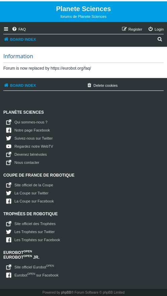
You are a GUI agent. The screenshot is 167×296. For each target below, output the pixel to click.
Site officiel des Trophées (35, 224)
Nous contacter (26, 162)
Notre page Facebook (32, 130)
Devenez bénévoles (30, 154)
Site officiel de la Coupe (33, 185)
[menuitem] (19, 29)
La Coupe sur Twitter (31, 193)
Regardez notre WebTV (33, 146)
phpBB (66, 292)
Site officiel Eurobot (34, 266)
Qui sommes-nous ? (30, 122)
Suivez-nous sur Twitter (33, 138)
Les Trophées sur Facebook (37, 240)
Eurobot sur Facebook (36, 274)
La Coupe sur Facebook (34, 201)
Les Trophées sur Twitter (34, 232)
